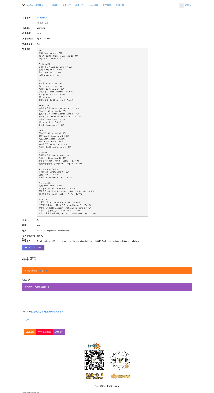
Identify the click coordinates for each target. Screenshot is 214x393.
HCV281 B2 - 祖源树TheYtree (36, 5)
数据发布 (120, 5)
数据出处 (26, 241)
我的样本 (107, 5)
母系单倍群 (27, 44)
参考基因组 (27, 38)
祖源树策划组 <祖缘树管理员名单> (47, 311)
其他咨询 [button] (59, 331)
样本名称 (26, 18)
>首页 (26, 320)
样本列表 (80, 5)
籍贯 (24, 230)
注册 (46, 270)
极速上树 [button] (30, 331)
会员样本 (94, 5)
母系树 (55, 5)
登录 (185, 5)
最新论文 (67, 5)
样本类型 (26, 33)
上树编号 (26, 28)
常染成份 (26, 49)
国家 (24, 225)
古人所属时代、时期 (29, 236)
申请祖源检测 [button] (44, 331)
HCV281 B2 (42, 18)
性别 (24, 220)
